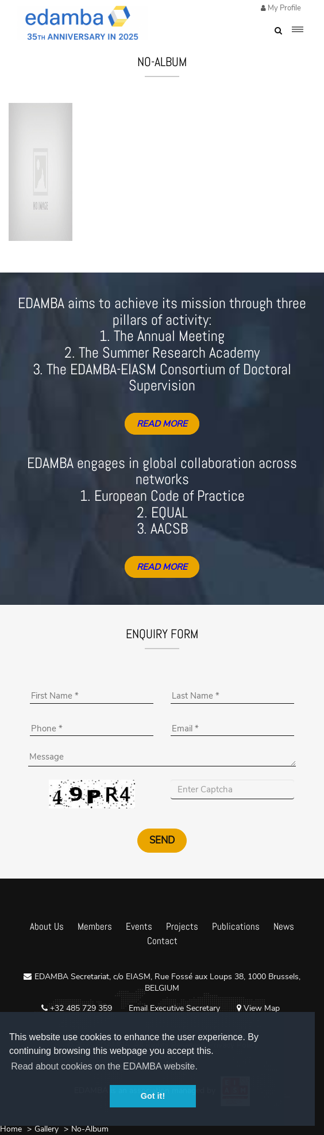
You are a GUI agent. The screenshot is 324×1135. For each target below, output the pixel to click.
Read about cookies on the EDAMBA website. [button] (104, 1066)
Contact (162, 940)
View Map (258, 1008)
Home (11, 1129)
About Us (47, 926)
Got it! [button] (153, 1096)
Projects (182, 926)
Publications (236, 926)
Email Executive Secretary (174, 1008)
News (283, 926)
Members (95, 926)
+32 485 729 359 (80, 1008)
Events (139, 926)
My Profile (283, 8)
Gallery (46, 1129)
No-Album (90, 1129)
